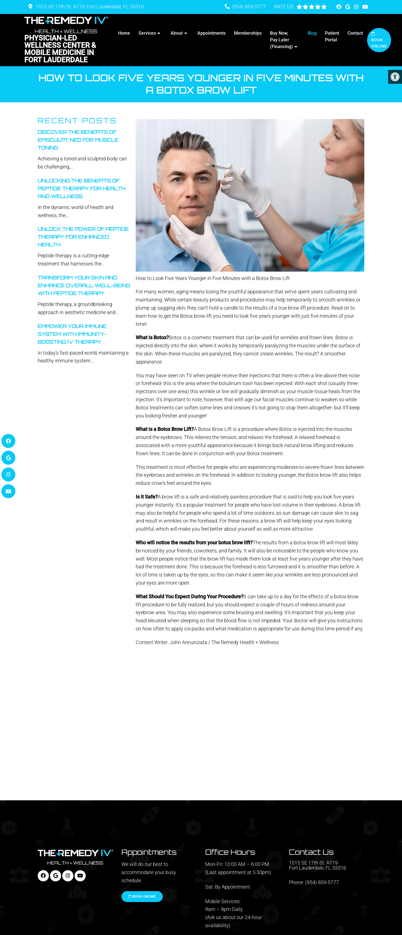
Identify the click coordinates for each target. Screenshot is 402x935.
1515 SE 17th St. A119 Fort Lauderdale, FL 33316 (317, 865)
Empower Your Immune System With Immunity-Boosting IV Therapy (72, 334)
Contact (355, 33)
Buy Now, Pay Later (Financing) (281, 39)
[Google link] (348, 7)
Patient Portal (332, 36)
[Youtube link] (365, 7)
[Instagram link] (357, 7)
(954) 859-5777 (249, 7)
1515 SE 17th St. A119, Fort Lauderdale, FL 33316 (89, 7)
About (177, 33)
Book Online (379, 40)
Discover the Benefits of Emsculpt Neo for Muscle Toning (78, 140)
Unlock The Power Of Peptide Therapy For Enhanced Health (83, 237)
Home (124, 33)
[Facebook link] (339, 7)
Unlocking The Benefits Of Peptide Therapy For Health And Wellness (81, 188)
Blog (312, 33)
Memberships (248, 33)
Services (147, 33)
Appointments (211, 33)
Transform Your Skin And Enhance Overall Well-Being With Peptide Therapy (84, 285)
